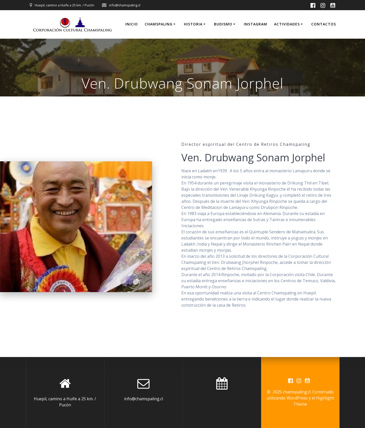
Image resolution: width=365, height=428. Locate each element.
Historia (193, 24)
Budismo (223, 24)
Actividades (287, 24)
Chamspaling (158, 24)
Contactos (323, 24)
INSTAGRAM (255, 24)
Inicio (131, 24)
